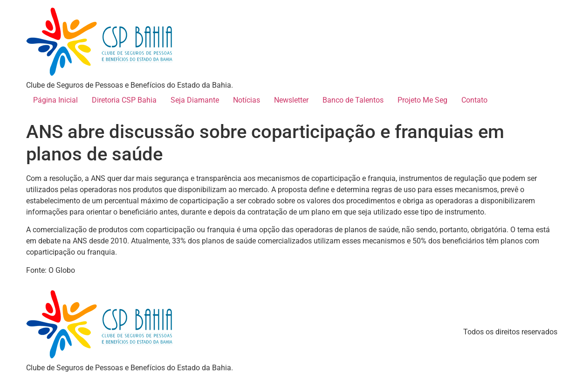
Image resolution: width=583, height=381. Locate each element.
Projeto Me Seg (422, 100)
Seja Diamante (195, 100)
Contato (474, 100)
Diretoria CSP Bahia (124, 100)
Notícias (246, 100)
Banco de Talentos (353, 100)
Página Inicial (55, 100)
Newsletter (291, 100)
